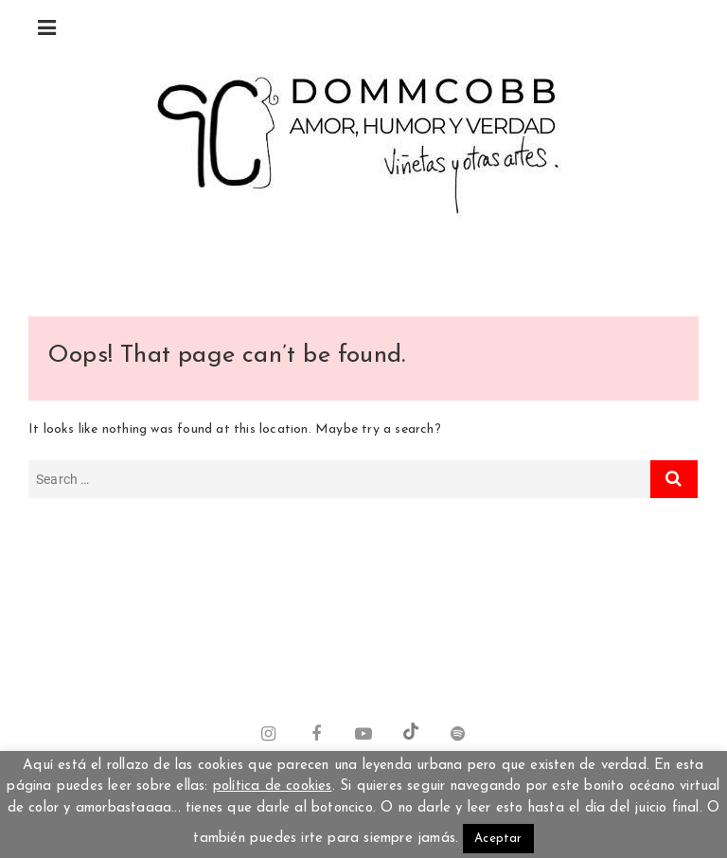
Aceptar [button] (498, 838)
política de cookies (272, 786)
